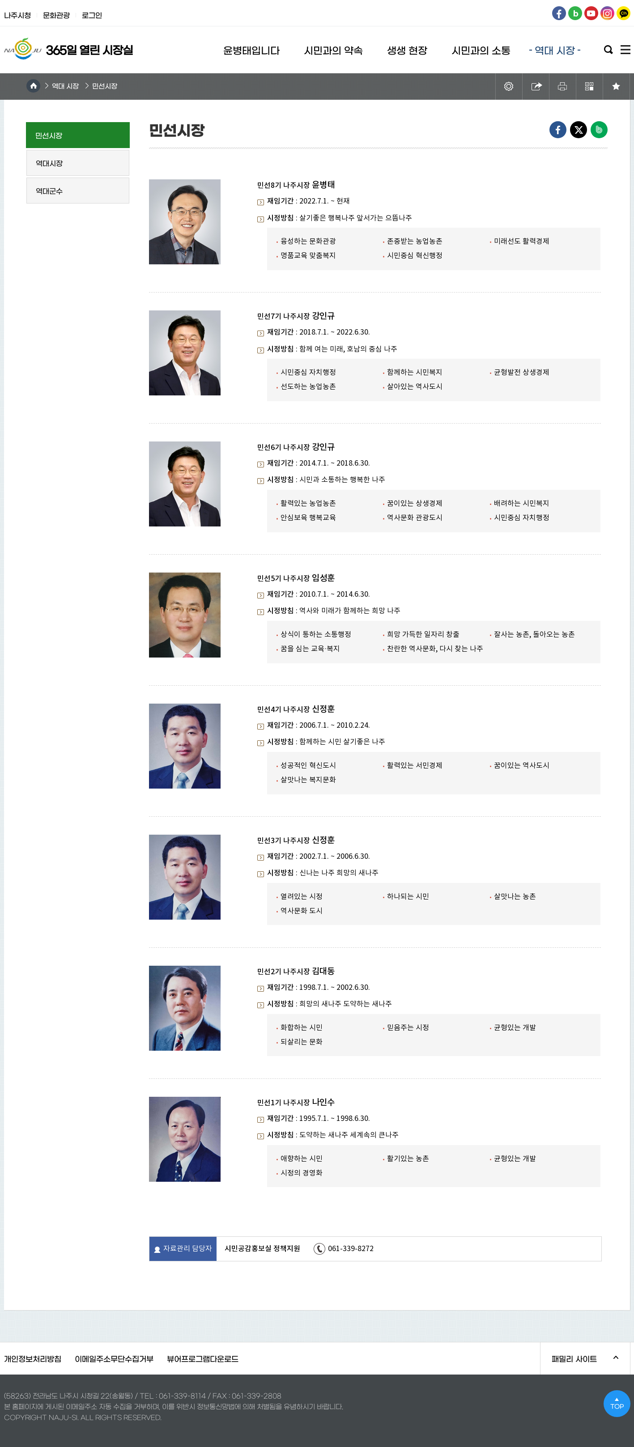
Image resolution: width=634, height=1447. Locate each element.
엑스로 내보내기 (578, 129)
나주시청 (17, 14)
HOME (33, 86)
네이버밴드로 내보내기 (599, 129)
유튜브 (591, 13)
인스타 (607, 13)
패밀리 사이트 (579, 1364)
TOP (617, 1403)
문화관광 (56, 14)
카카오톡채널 (623, 13)
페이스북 (559, 13)
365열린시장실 (66, 48)
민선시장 (104, 85)
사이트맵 (625, 49)
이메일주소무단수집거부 (114, 1358)
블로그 (575, 13)
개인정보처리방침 (32, 1358)
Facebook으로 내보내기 (557, 129)
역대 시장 (65, 85)
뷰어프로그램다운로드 (202, 1358)
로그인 (92, 14)
